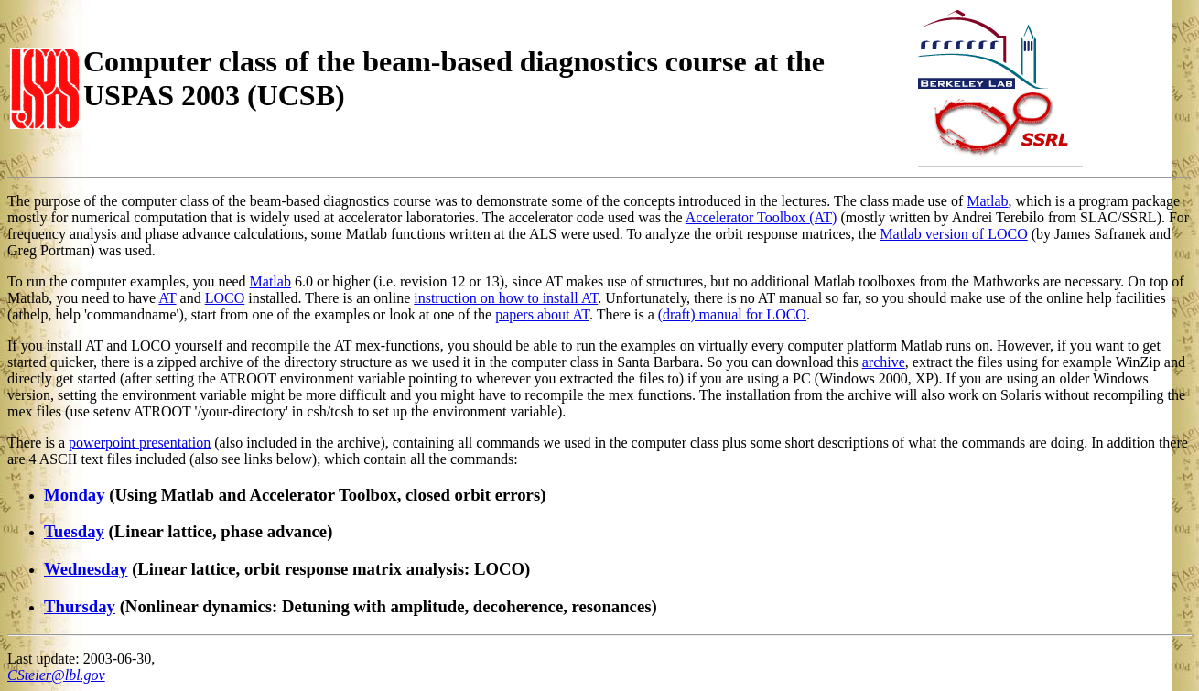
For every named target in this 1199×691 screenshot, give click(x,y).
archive (883, 362)
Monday (74, 494)
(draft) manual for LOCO (732, 314)
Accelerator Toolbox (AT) (761, 217)
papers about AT (542, 314)
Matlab (987, 201)
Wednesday (85, 568)
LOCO (225, 298)
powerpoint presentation (140, 442)
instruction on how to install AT (506, 298)
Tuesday (74, 531)
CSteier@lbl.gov (56, 675)
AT (167, 298)
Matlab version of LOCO (953, 234)
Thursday (79, 606)
